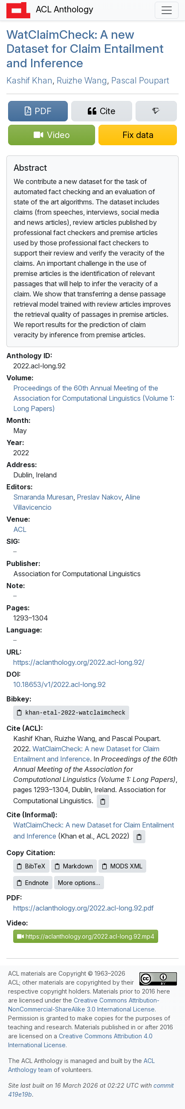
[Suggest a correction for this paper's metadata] (137, 135)
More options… (79, 882)
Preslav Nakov (99, 497)
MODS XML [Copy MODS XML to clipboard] (122, 866)
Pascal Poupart (140, 80)
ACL (19, 529)
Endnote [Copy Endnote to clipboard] (33, 882)
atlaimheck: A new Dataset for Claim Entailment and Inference (85, 48)
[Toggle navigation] (167, 10)
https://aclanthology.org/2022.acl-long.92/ (79, 662)
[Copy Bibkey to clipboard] (71, 713)
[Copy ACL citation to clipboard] (103, 801)
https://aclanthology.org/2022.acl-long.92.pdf (83, 908)
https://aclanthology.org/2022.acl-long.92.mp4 (85, 936)
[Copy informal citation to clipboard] (139, 836)
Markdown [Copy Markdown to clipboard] (74, 866)
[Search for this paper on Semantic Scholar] (156, 111)
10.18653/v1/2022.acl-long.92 (59, 684)
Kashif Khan (29, 80)
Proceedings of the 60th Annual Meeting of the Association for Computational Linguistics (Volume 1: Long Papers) (93, 398)
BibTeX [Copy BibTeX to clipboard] (31, 866)
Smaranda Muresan (43, 497)
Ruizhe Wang (82, 80)
